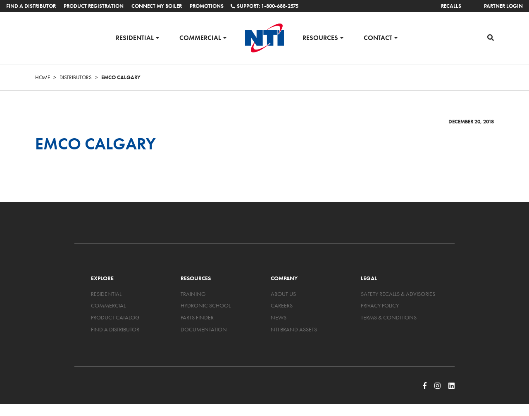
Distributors (76, 77)
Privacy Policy (380, 305)
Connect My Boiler (156, 5)
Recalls (451, 5)
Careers (282, 305)
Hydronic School (206, 305)
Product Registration (94, 5)
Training (193, 294)
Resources (320, 37)
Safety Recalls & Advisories (398, 294)
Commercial (200, 37)
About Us (283, 294)
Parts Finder (197, 317)
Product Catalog (115, 317)
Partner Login (503, 5)
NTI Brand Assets (294, 329)
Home (42, 77)
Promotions (207, 5)
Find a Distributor (31, 5)
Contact (378, 37)
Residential (135, 37)
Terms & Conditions (389, 317)
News (278, 317)
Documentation (204, 329)
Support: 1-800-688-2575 (264, 5)
